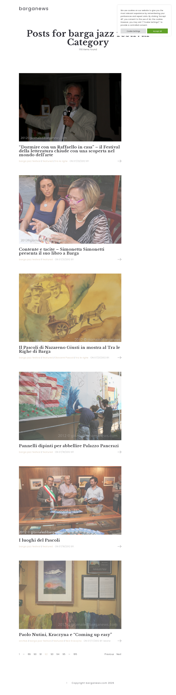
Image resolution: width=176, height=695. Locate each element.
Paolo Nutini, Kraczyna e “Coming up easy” (65, 634)
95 (64, 654)
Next (118, 654)
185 (75, 654)
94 (57, 654)
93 (52, 654)
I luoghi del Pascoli (39, 540)
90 (35, 654)
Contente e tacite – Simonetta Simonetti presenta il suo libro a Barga (61, 251)
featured (48, 161)
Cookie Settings (133, 31)
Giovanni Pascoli (64, 357)
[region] (144, 20)
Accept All (157, 31)
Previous (109, 654)
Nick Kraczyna (74, 640)
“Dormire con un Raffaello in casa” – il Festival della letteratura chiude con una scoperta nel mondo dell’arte (69, 151)
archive (23, 640)
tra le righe (61, 161)
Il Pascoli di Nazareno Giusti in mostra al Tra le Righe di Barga (69, 349)
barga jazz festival (30, 161)
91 (41, 654)
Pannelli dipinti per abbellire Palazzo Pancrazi (69, 445)
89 (29, 654)
